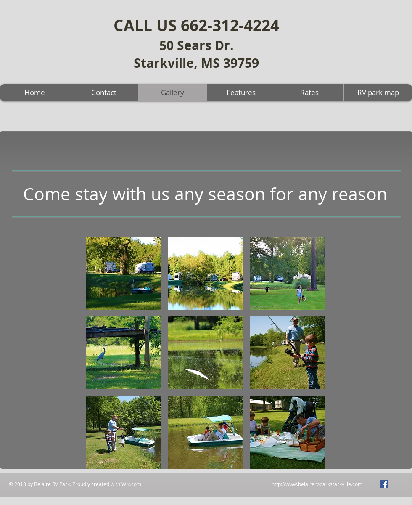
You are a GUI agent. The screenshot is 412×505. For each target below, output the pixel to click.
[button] (123, 273)
